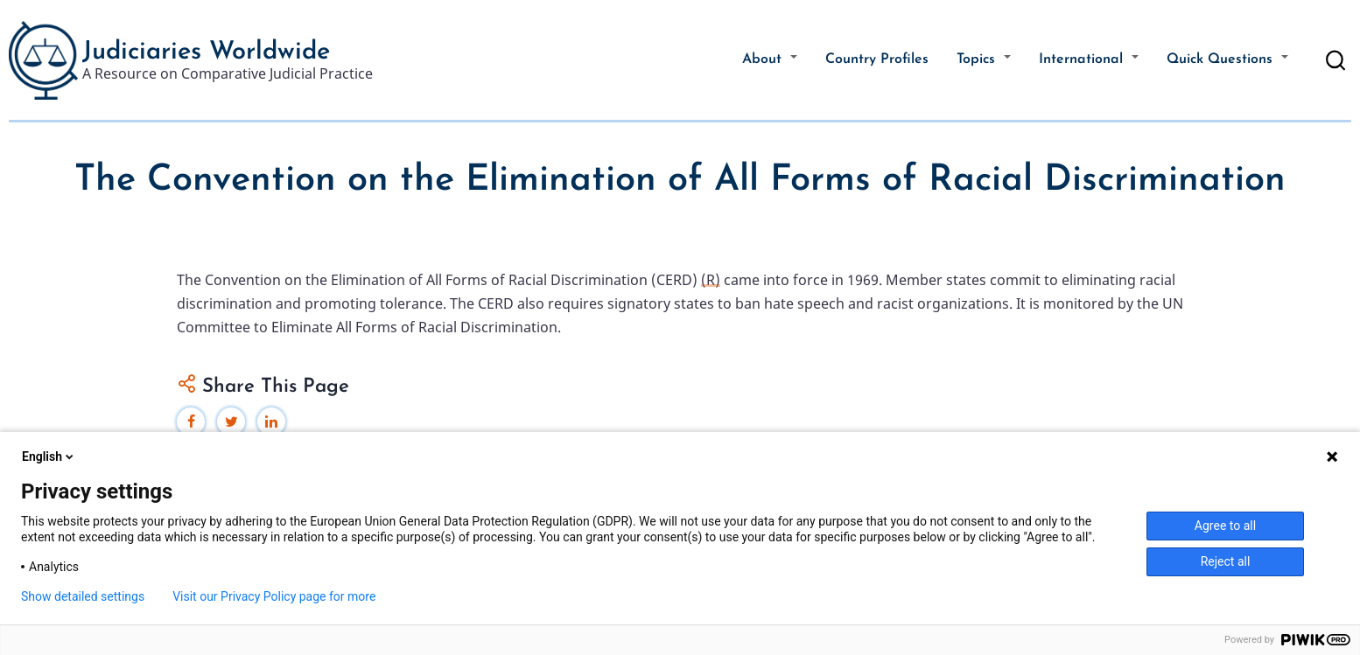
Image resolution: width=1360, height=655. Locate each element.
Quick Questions (1227, 59)
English (49, 456)
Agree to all (1225, 526)
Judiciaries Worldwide (206, 52)
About (769, 59)
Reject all (1226, 561)
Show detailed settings (82, 596)
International (1089, 59)
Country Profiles (877, 59)
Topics (984, 59)
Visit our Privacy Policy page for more (273, 596)
